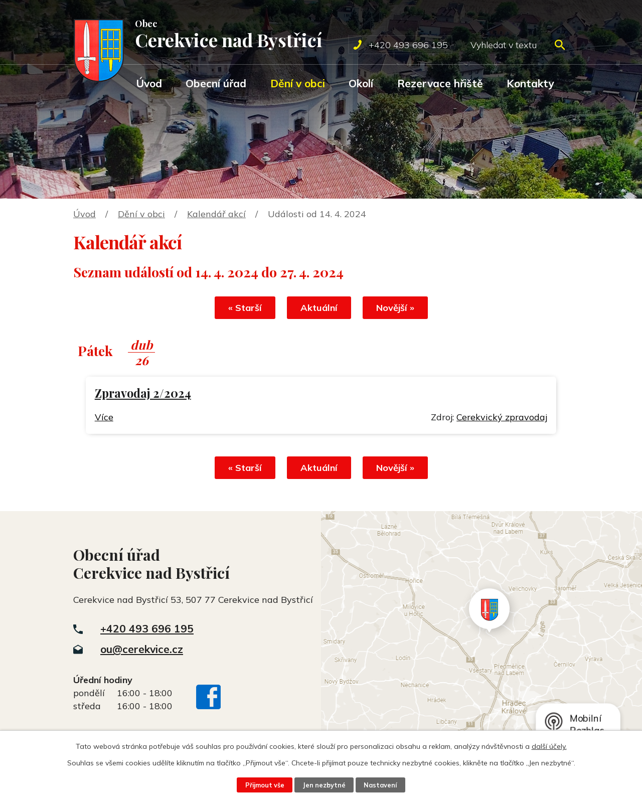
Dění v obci (297, 83)
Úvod (149, 83)
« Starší (245, 307)
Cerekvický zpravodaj (501, 417)
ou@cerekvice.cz (141, 649)
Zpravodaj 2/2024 (143, 393)
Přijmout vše (264, 785)
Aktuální (319, 307)
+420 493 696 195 (147, 628)
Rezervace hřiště (440, 83)
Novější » (395, 307)
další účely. (549, 746)
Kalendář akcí (216, 214)
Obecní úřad (216, 83)
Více (104, 417)
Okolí (361, 83)
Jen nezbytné (324, 785)
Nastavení (380, 785)
